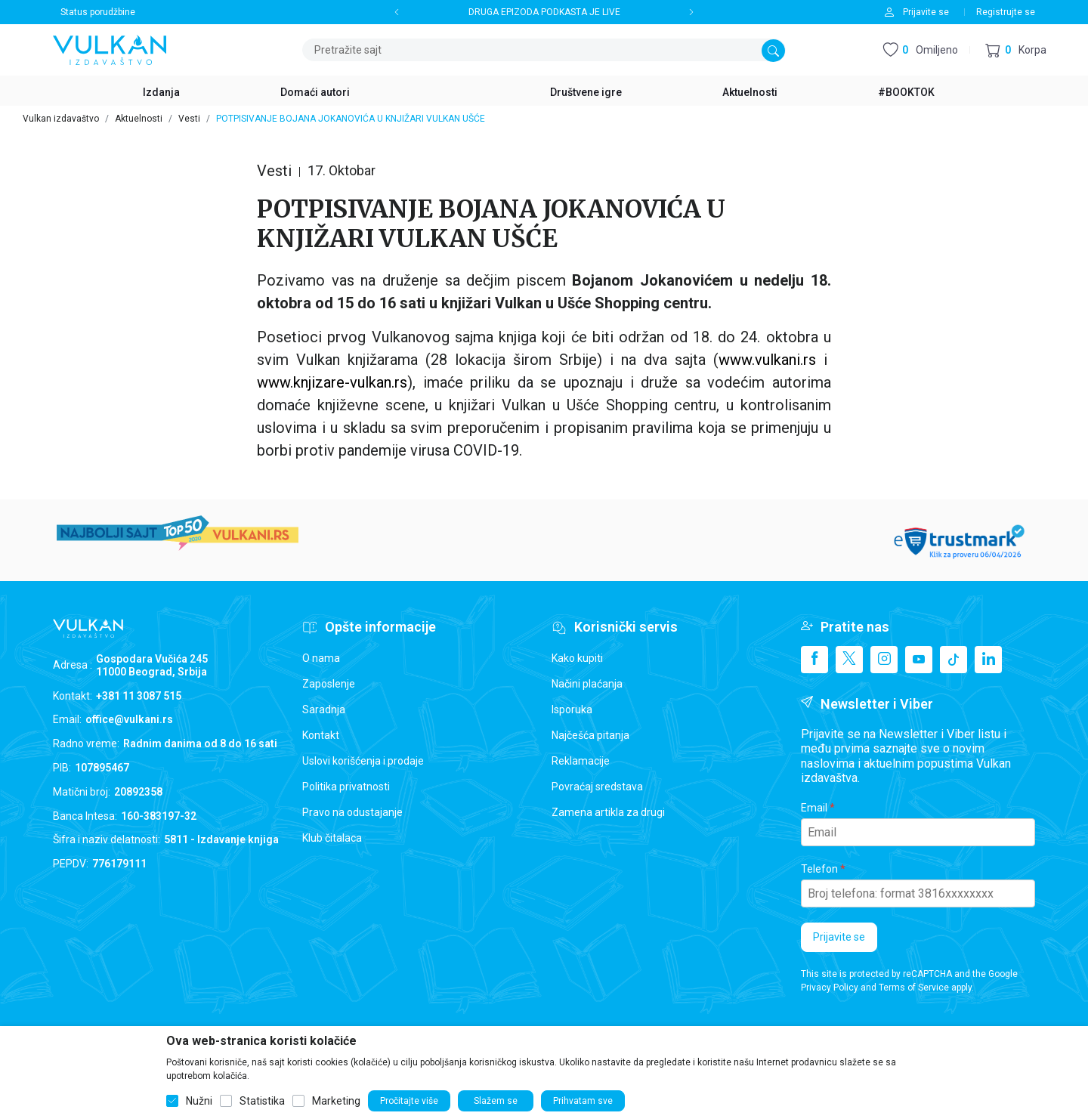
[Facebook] (814, 659)
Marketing (336, 1101)
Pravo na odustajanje (352, 812)
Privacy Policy (829, 987)
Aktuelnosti (138, 118)
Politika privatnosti (346, 787)
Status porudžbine (97, 12)
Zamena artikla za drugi (608, 812)
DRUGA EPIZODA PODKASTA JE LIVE (544, 12)
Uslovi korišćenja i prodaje (363, 761)
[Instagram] (884, 659)
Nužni (199, 1101)
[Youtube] (918, 659)
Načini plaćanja (587, 684)
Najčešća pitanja (590, 735)
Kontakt (320, 735)
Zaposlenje (328, 684)
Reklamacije (581, 761)
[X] (849, 659)
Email (814, 808)
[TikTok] (953, 659)
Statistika (262, 1101)
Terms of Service (914, 987)
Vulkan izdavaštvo (61, 118)
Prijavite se (839, 937)
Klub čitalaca (332, 838)
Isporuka (572, 709)
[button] (1015, 50)
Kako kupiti (577, 658)
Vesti (189, 118)
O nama (321, 658)
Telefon (819, 869)
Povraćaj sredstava (597, 787)
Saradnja (323, 709)
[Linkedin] (988, 659)
